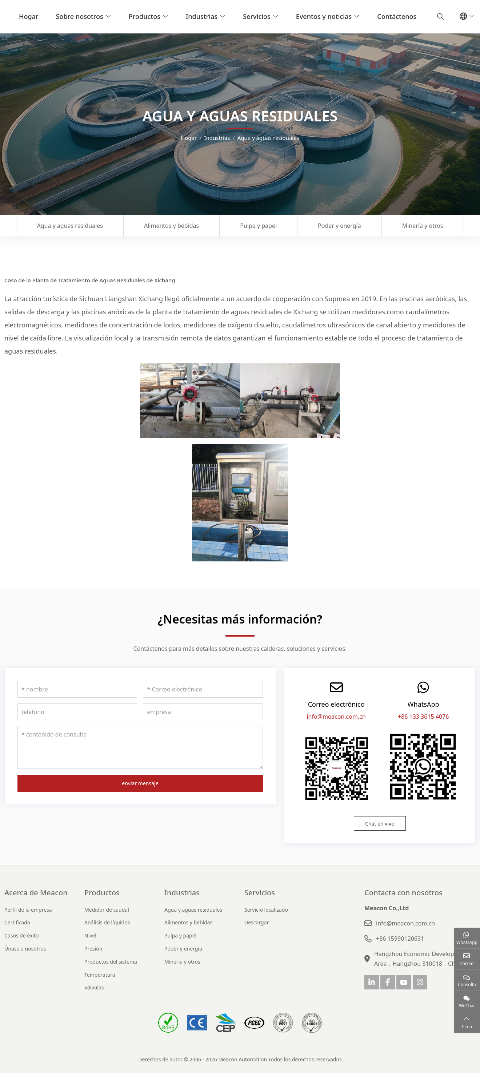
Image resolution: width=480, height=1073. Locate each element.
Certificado (17, 922)
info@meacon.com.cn (336, 717)
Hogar (29, 16)
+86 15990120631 (400, 939)
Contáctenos (396, 16)
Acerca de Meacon (36, 892)
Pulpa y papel (258, 226)
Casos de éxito (21, 935)
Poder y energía (339, 226)
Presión (93, 948)
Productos (144, 16)
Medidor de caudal (106, 909)
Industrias (201, 16)
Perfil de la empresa (28, 909)
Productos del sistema (110, 961)
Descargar (256, 922)
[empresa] (203, 711)
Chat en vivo (380, 823)
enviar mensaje (140, 783)
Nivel (90, 935)
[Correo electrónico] (203, 689)
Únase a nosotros (25, 948)
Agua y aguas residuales (70, 226)
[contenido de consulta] (140, 747)
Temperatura (99, 974)
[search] (439, 16)
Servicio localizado (266, 909)
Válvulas (94, 987)
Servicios (257, 16)
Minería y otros (422, 226)
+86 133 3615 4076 (423, 717)
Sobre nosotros (79, 16)
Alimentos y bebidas (171, 226)
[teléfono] (77, 711)
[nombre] (77, 689)
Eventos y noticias (324, 16)
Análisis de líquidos (107, 922)
